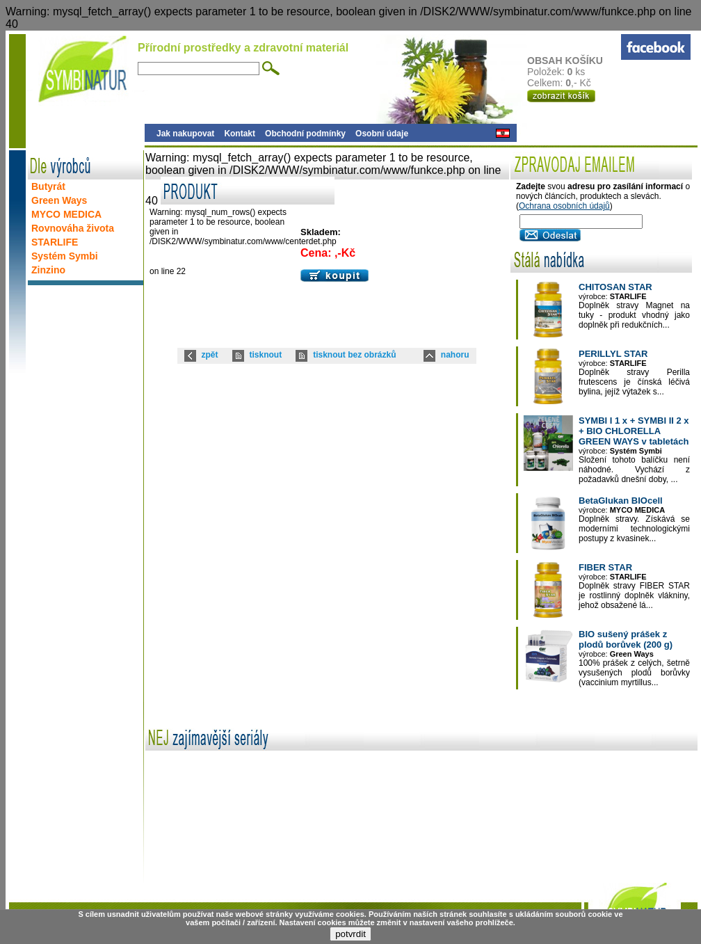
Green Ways (59, 200)
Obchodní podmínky (305, 133)
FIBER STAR (605, 567)
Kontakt (239, 133)
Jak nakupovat (185, 133)
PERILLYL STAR (613, 354)
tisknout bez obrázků (354, 355)
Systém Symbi (64, 256)
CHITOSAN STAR (615, 287)
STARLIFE (54, 242)
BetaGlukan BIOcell (621, 500)
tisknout (266, 355)
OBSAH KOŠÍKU (573, 60)
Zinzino (48, 269)
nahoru (455, 355)
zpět (210, 355)
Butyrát (48, 186)
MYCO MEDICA (66, 214)
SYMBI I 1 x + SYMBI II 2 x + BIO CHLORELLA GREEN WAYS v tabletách (634, 431)
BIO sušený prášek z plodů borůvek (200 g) (625, 639)
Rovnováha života (72, 228)
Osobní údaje (381, 133)
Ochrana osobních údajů (564, 206)
